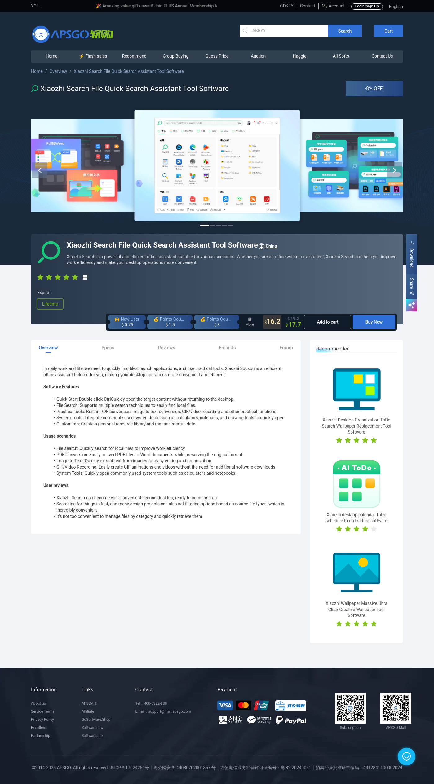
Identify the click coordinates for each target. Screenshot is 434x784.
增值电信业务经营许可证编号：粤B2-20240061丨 (267, 767)
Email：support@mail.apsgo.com (163, 711)
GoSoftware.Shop (96, 719)
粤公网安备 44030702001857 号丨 (186, 767)
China (267, 246)
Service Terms (43, 711)
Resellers (38, 727)
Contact (307, 5)
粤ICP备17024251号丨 (132, 767)
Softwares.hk (92, 735)
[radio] (40, 277)
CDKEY (286, 5)
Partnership (40, 735)
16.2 (272, 322)
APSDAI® (89, 703)
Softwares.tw (92, 727)
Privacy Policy (42, 719)
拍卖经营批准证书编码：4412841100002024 (359, 767)
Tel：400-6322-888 (151, 703)
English (396, 6)
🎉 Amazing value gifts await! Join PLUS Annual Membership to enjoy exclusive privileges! (196, 5)
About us (38, 703)
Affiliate (88, 711)
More (250, 322)
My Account (333, 5)
